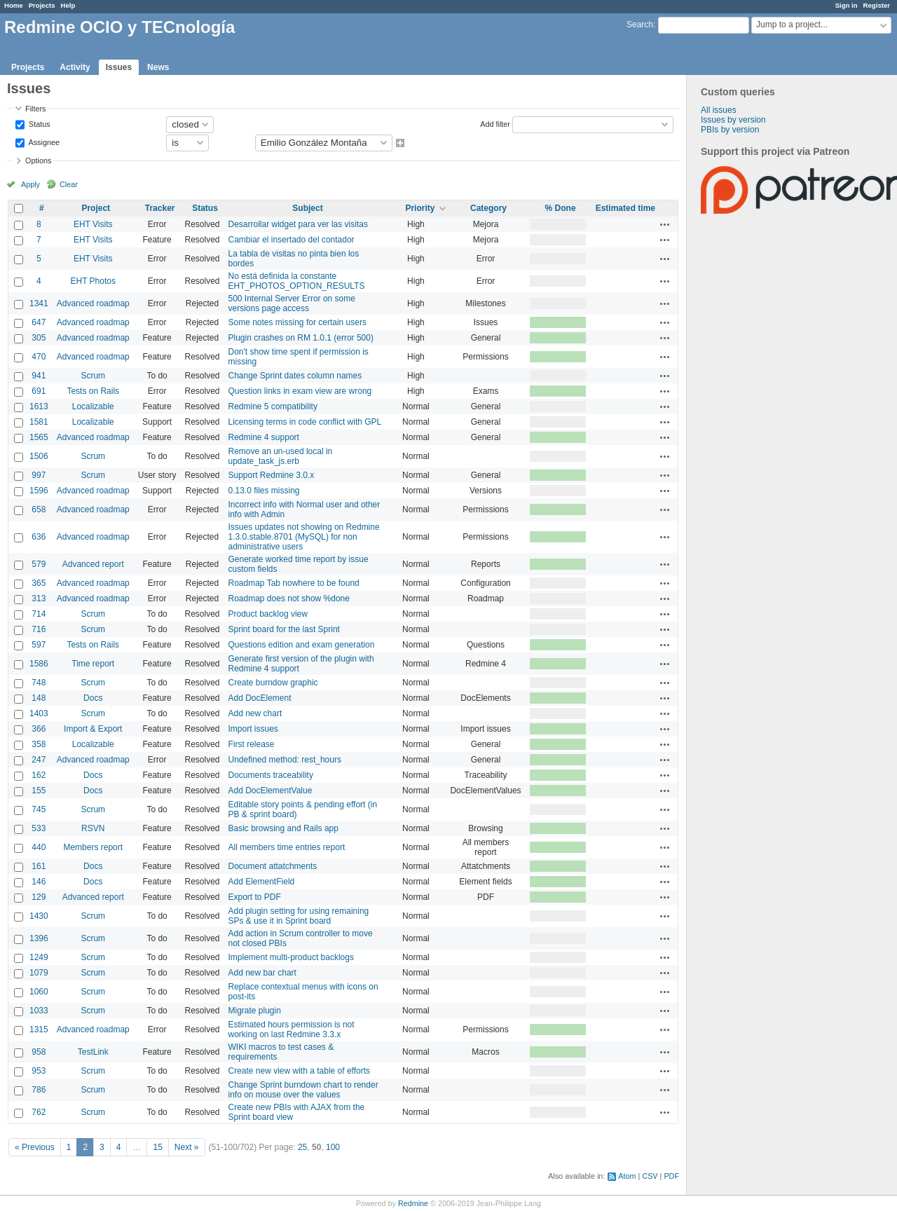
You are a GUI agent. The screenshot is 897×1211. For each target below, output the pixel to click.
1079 (38, 973)
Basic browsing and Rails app (283, 828)
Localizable (93, 406)
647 (39, 322)
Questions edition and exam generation (301, 645)
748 (39, 682)
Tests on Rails (93, 391)
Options (38, 160)
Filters (35, 108)
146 (39, 882)
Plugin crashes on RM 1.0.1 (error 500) (301, 338)
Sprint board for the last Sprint (284, 629)
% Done (560, 208)
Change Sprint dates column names (295, 376)
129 (39, 897)
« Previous (35, 1147)
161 (39, 866)
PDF (671, 1176)
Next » (186, 1147)
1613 (38, 406)
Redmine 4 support (263, 437)
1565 (38, 437)
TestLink (93, 1052)
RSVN (92, 828)
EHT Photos (93, 281)
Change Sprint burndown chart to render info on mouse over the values (303, 1090)
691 (39, 391)
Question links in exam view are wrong (300, 391)
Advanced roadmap (93, 303)
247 (39, 760)
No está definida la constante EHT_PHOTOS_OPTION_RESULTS (296, 281)
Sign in (846, 5)
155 (39, 790)
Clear (69, 184)
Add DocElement (260, 698)
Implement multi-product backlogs (291, 957)
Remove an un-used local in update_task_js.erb (280, 456)
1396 (38, 938)
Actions (665, 224)
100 (333, 1147)
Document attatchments (272, 866)
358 (39, 744)
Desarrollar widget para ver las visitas (298, 224)
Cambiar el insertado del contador (291, 240)
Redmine (413, 1203)
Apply (30, 184)
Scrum (93, 376)
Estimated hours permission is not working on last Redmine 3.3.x (291, 1029)
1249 (38, 957)
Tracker (160, 208)
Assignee (43, 141)
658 (39, 509)
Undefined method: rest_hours (284, 760)
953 (39, 1071)
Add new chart (255, 713)
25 (302, 1147)
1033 (38, 1010)
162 (39, 775)
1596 (38, 490)
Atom (627, 1176)
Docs (92, 698)
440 (39, 847)
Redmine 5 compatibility (272, 406)
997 (39, 475)
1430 (38, 916)
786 (39, 1090)
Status (38, 123)
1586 (38, 664)
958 (39, 1052)
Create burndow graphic (273, 682)
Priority (419, 208)
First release (251, 744)
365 (39, 583)
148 (39, 698)
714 (39, 614)
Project (95, 208)
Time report (92, 664)
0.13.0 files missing (264, 490)
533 (39, 828)
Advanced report (93, 564)
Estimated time (625, 208)
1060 (38, 992)
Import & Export (93, 729)
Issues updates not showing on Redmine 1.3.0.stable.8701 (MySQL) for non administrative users (304, 537)
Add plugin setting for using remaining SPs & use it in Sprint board (298, 916)
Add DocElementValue (270, 790)
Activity (75, 67)
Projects (42, 5)
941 (39, 376)
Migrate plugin (254, 1010)
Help (68, 5)
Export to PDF (254, 897)
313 (39, 598)
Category (488, 208)
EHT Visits (93, 224)
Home (13, 5)
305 (39, 338)
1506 (38, 456)
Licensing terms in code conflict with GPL (305, 422)
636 (39, 537)
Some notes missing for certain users (297, 322)
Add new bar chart (262, 973)
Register (876, 5)
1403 (38, 713)
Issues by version (733, 120)
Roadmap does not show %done (289, 598)
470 (39, 357)
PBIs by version (730, 130)
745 (39, 809)
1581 (38, 422)
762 (39, 1112)
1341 (38, 303)
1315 (38, 1029)
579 (39, 564)
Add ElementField (261, 882)
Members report (93, 847)
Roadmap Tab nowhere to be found (294, 583)
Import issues (253, 729)
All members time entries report (286, 847)
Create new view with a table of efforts (299, 1071)
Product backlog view (268, 614)
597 (39, 645)
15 (157, 1147)
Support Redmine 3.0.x (271, 475)
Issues (119, 67)
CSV (649, 1176)
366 (39, 729)
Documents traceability (270, 775)
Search (639, 24)
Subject (307, 208)
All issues (719, 110)
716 (39, 629)
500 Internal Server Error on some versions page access (291, 303)
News (158, 67)
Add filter (495, 123)
